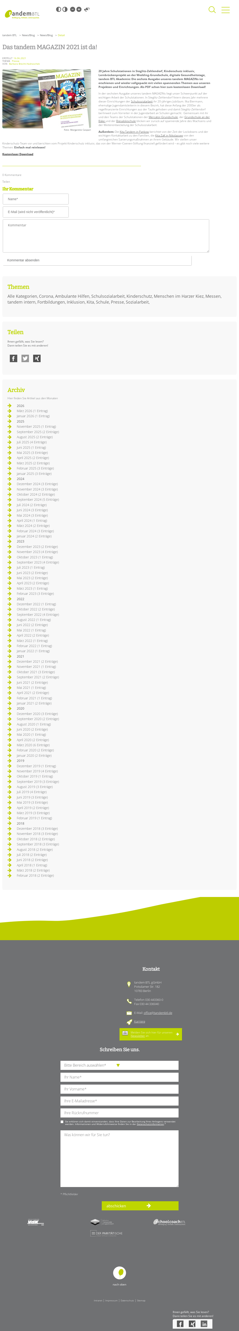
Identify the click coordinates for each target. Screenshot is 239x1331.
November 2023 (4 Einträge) (37, 552)
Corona (46, 296)
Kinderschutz (139, 296)
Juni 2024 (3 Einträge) (32, 510)
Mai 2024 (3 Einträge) (32, 515)
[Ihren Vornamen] (119, 1089)
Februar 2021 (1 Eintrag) (34, 698)
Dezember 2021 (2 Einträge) (37, 661)
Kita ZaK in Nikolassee (169, 135)
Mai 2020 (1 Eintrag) (31, 734)
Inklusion (76, 302)
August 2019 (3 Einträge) (35, 787)
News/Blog (28, 35)
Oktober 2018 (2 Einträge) (36, 839)
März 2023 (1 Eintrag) (32, 588)
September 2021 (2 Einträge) (38, 677)
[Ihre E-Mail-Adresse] (119, 1101)
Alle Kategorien (22, 296)
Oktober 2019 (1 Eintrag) (35, 776)
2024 (20, 478)
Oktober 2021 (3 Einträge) (36, 672)
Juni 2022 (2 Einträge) (32, 625)
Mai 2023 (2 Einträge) (32, 578)
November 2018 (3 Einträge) (37, 833)
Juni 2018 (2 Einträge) (32, 860)
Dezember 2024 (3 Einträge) (37, 484)
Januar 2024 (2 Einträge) (34, 536)
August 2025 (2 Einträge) (35, 437)
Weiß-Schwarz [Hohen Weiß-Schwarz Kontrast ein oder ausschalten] (65, 9)
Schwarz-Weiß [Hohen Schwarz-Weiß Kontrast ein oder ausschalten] (58, 9)
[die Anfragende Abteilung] (119, 1065)
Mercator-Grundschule (163, 117)
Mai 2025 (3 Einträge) (32, 452)
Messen (213, 296)
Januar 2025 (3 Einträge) (34, 473)
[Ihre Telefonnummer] (119, 1112)
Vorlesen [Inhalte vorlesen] (87, 9)
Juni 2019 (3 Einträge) (32, 797)
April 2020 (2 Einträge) (33, 740)
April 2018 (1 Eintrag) (32, 865)
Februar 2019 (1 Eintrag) (34, 818)
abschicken (116, 1205)
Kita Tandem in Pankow (134, 132)
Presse (117, 302)
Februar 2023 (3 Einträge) (35, 593)
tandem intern (21, 302)
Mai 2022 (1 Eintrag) (31, 630)
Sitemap (141, 1300)
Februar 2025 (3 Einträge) (35, 468)
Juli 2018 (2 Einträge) (32, 854)
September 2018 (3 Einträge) (38, 844)
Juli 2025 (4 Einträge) (32, 442)
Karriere (139, 1021)
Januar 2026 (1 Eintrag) (33, 416)
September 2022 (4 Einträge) (38, 614)
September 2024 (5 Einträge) (38, 499)
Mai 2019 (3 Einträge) (32, 802)
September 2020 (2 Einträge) (38, 719)
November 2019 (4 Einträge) (37, 771)
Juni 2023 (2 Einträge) (32, 573)
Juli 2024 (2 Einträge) (32, 505)
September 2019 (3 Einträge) (38, 781)
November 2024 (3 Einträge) (37, 489)
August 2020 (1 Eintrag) (34, 724)
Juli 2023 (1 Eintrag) (31, 567)
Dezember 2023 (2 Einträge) (37, 546)
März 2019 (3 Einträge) (33, 813)
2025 (20, 421)
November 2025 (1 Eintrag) (36, 426)
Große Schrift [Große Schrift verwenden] (79, 9)
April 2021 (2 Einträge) (33, 692)
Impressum (111, 1300)
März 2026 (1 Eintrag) (32, 411)
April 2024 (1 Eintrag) (32, 520)
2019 (20, 760)
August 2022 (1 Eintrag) (34, 619)
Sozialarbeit (137, 302)
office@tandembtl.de (158, 1013)
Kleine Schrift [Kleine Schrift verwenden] (72, 9)
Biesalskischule (126, 121)
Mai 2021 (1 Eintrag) (31, 687)
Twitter (25, 358)
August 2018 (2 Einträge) (35, 849)
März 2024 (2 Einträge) (33, 525)
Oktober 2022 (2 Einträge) (36, 609)
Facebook (13, 358)
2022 (20, 599)
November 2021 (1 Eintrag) (36, 666)
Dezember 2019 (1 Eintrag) (36, 766)
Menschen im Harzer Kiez (179, 296)
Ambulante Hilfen (72, 296)
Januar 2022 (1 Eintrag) (33, 651)
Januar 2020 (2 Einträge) (34, 755)
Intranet (98, 1300)
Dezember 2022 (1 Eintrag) (36, 604)
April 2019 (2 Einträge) (33, 808)
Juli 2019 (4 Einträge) (32, 792)
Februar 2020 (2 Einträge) (35, 750)
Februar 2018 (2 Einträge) (35, 875)
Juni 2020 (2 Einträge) (32, 729)
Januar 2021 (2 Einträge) (34, 703)
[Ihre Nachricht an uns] (119, 1158)
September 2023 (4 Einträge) (38, 562)
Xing (37, 358)
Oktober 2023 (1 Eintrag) (35, 557)
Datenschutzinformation (150, 1124)
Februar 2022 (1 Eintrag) (34, 646)
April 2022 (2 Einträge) (33, 635)
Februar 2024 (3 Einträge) (35, 531)
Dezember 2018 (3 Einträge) (37, 828)
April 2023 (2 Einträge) (33, 583)
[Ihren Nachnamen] (119, 1077)
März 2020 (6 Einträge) (33, 745)
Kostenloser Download (17, 154)
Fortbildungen (51, 302)
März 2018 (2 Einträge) (33, 870)
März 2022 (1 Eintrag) (32, 640)
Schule (102, 302)
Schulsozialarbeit (142, 101)
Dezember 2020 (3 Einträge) (37, 713)
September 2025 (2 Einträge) (38, 432)
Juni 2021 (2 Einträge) (32, 682)
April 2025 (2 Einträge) (33, 457)
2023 (20, 541)
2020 (20, 708)
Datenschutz (127, 1300)
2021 (20, 656)
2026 (20, 405)
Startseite (22, 14)
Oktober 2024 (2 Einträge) (36, 494)
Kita (90, 302)
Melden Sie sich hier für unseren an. (151, 1034)
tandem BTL (9, 35)
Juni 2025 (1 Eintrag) (31, 447)
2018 (20, 823)
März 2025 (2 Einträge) (33, 463)
